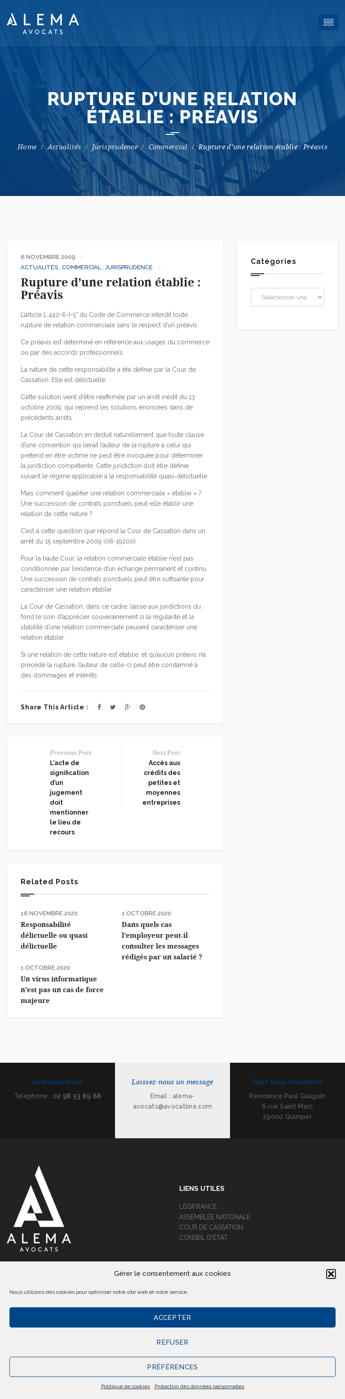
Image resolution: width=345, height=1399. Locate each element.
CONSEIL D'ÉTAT (203, 1237)
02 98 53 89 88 (77, 1096)
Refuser (172, 1342)
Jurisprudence (114, 147)
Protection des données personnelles (199, 1386)
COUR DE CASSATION (211, 1227)
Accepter (172, 1318)
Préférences (172, 1367)
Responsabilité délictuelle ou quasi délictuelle (54, 935)
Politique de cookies (125, 1386)
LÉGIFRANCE (198, 1206)
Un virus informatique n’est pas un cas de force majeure (62, 990)
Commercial (168, 147)
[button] (331, 1274)
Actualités (64, 147)
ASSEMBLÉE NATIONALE (214, 1217)
